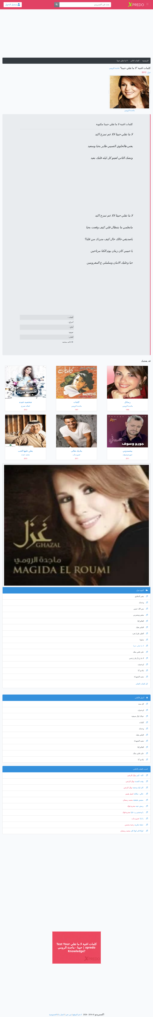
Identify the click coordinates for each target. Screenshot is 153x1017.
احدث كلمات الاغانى (140, 769)
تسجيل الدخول (12, 4)
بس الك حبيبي (141, 609)
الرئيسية (145, 61)
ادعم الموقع (77, 1015)
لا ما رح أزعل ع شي (138, 658)
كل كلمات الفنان (142, 684)
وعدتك (143, 603)
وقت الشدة (141, 781)
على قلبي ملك (140, 652)
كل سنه (143, 704)
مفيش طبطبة (140, 800)
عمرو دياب (135, 819)
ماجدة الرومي (114, 68)
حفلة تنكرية (141, 825)
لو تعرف (143, 664)
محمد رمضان (128, 800)
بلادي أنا (143, 670)
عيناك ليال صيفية (140, 716)
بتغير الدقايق (141, 596)
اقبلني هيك (142, 627)
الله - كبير (142, 775)
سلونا (144, 640)
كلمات (143, 722)
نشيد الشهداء (141, 677)
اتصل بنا (61, 1015)
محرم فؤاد (131, 806)
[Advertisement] (76, 35)
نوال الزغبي (131, 775)
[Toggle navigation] (147, 4)
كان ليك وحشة (140, 788)
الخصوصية (53, 1015)
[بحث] (57, 4)
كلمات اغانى (134, 61)
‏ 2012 (144, 72)
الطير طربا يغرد (140, 633)
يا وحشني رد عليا (139, 812)
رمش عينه (141, 806)
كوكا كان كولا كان (139, 831)
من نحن (68, 1015)
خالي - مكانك (140, 794)
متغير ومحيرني (140, 615)
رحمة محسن (129, 825)
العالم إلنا (142, 621)
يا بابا (143, 819)
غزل (149, 72)
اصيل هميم (129, 794)
